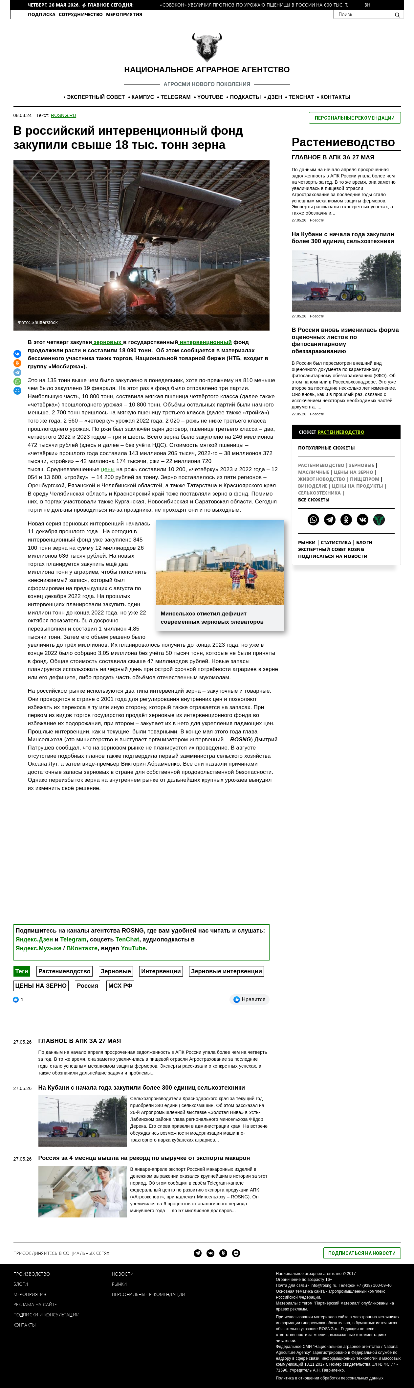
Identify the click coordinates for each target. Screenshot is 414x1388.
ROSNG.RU (63, 115)
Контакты (24, 1325)
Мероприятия (29, 1294)
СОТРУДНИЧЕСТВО (81, 14)
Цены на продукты (358, 486)
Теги (21, 971)
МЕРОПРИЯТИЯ (124, 14)
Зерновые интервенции (226, 971)
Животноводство (322, 479)
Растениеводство (64, 971)
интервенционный (205, 342)
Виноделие (313, 486)
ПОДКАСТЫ (245, 97)
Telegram (73, 939)
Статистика (336, 542)
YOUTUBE (210, 97)
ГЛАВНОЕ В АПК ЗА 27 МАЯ (333, 157)
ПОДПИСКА (42, 14)
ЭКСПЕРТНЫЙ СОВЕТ (96, 97)
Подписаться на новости (332, 556)
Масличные (314, 472)
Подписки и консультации (46, 1314)
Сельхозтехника (320, 493)
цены (108, 469)
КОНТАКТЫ (335, 97)
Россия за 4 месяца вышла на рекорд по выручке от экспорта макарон (144, 1158)
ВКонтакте (82, 948)
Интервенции (161, 971)
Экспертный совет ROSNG (331, 549)
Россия (87, 986)
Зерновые (116, 971)
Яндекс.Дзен (34, 939)
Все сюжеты (314, 500)
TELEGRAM (175, 97)
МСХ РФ (120, 986)
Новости (317, 220)
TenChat (127, 939)
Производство (31, 1274)
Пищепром (365, 479)
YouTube (133, 948)
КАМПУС (143, 97)
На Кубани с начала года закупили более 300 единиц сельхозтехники (343, 238)
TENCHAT (301, 97)
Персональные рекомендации (148, 1294)
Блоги (364, 542)
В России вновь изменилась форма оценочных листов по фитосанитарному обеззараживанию (345, 341)
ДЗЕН (275, 97)
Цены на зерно (354, 472)
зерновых (107, 342)
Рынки (307, 542)
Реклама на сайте (35, 1304)
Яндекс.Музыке (39, 948)
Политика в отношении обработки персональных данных (329, 1378)
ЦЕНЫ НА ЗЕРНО (41, 986)
